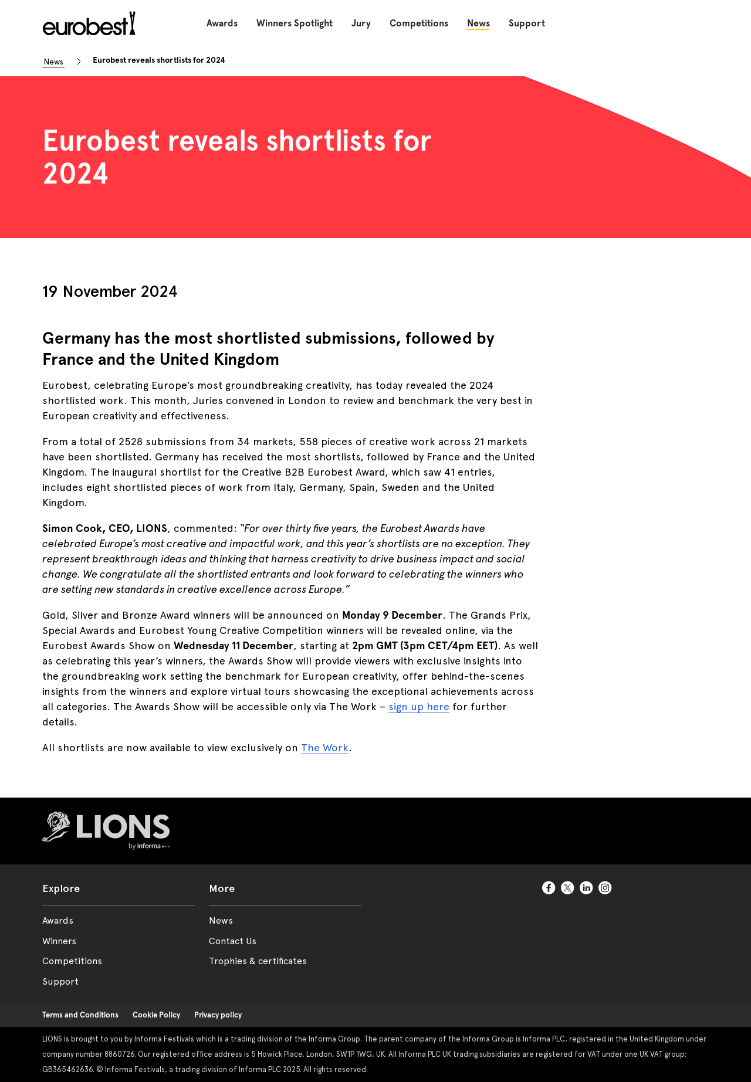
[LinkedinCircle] (587, 888)
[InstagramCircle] (605, 888)
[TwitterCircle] (568, 888)
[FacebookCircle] (549, 888)
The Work (325, 747)
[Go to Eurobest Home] (86, 23)
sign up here (418, 706)
